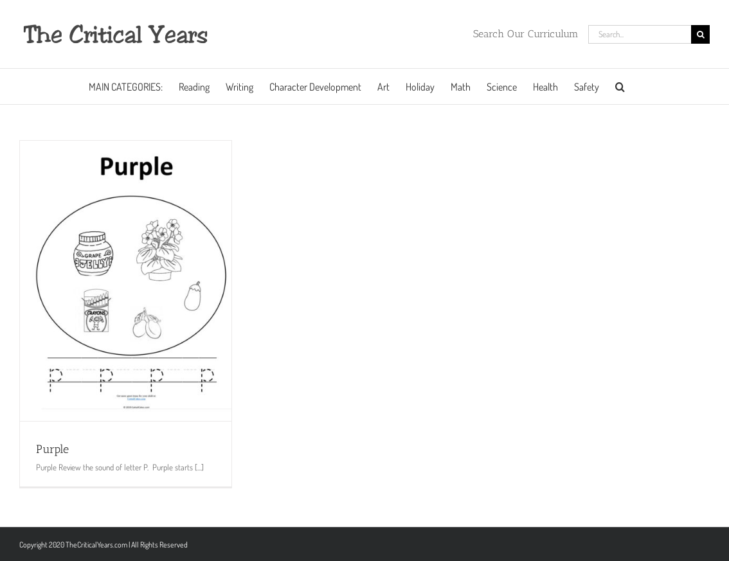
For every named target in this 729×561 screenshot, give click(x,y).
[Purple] (125, 281)
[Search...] (639, 34)
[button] (620, 86)
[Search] (700, 34)
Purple (52, 449)
